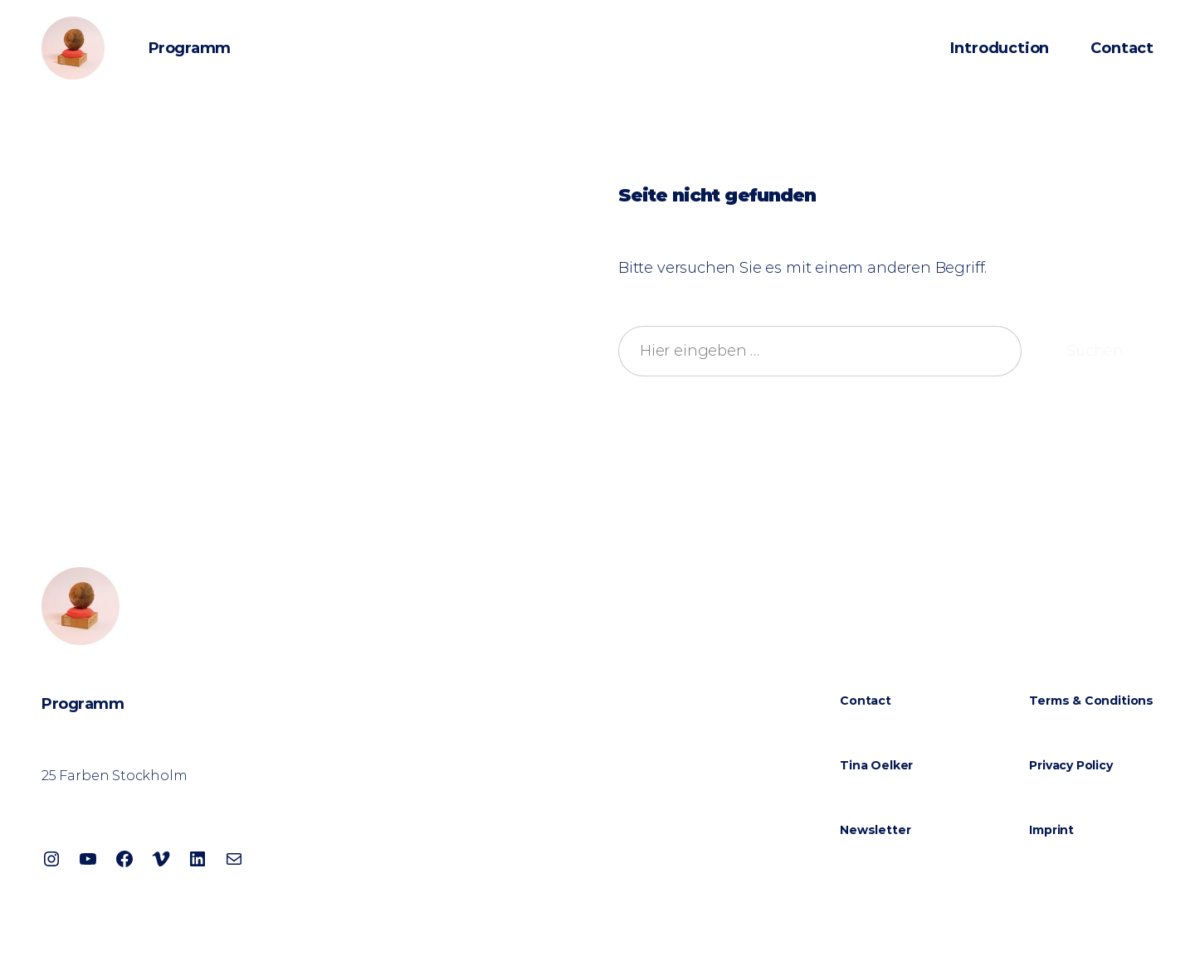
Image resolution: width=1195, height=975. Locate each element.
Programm (190, 48)
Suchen (1095, 351)
